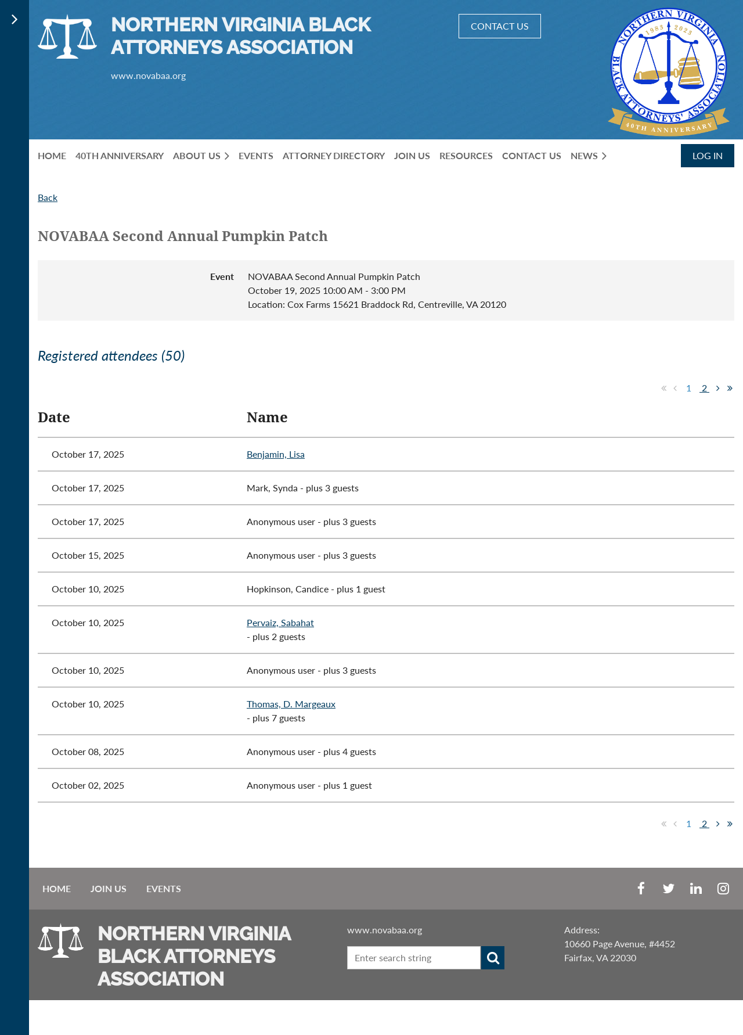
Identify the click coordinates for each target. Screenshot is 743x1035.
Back (47, 197)
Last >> (729, 388)
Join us (109, 888)
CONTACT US (500, 25)
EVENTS (163, 888)
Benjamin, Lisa (276, 453)
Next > (718, 388)
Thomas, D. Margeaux (291, 703)
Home (56, 888)
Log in (707, 155)
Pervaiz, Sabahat (280, 622)
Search (492, 957)
